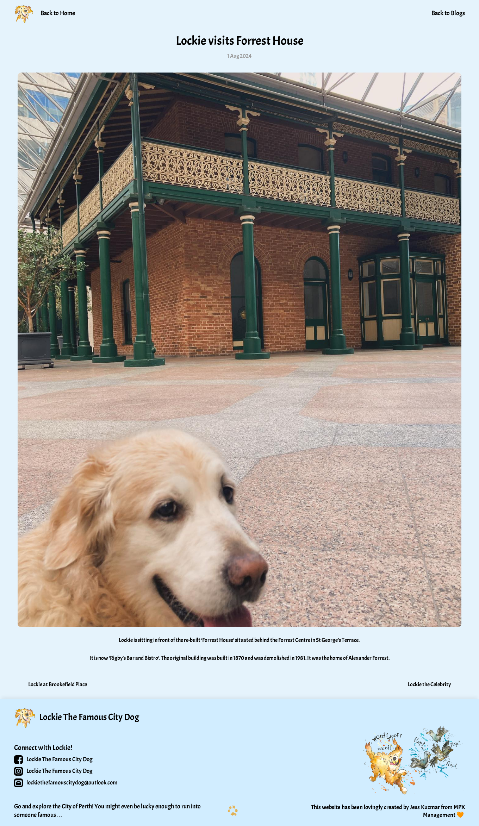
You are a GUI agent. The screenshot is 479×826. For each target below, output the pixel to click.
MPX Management (444, 811)
